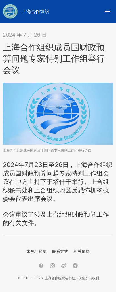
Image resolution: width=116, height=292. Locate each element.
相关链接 (82, 251)
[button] (107, 11)
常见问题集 (37, 251)
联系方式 (60, 251)
